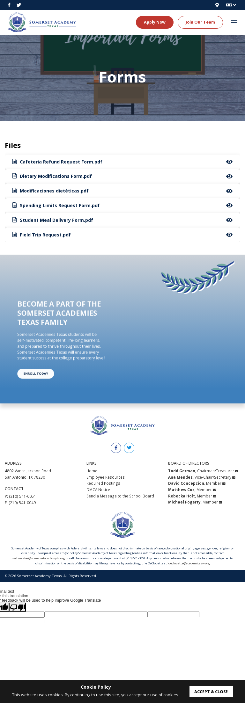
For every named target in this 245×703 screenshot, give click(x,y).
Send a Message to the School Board (120, 495)
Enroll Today (45, 359)
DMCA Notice (98, 489)
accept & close (211, 691)
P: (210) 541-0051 (20, 496)
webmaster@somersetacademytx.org (38, 558)
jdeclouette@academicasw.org (188, 563)
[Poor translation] (17, 607)
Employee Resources (105, 477)
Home (91, 470)
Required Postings (103, 483)
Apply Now (155, 22)
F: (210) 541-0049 (20, 502)
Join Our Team (200, 22)
